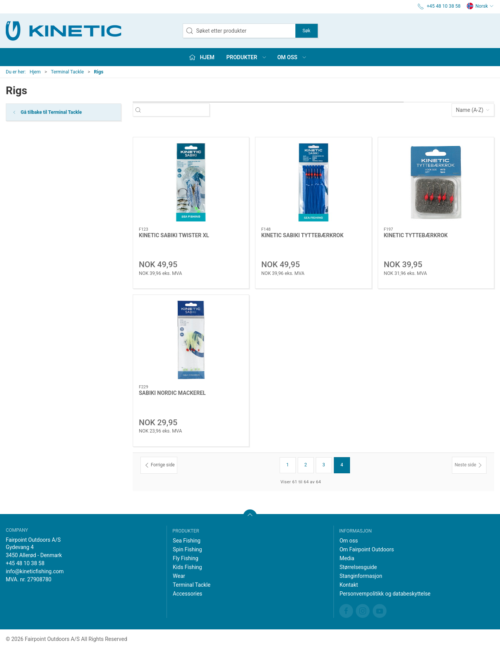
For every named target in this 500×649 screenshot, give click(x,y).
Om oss (349, 541)
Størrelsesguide (358, 567)
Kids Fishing (187, 567)
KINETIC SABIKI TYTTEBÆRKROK (302, 235)
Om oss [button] (292, 57)
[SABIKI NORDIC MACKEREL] (191, 340)
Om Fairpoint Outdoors (367, 549)
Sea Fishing (186, 541)
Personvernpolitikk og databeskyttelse (385, 594)
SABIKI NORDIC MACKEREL (172, 393)
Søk (306, 30)
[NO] (63, 30)
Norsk (480, 6)
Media (347, 558)
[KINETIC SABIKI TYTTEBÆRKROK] (313, 182)
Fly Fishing (185, 558)
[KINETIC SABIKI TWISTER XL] (191, 182)
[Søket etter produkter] (178, 110)
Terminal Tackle (67, 72)
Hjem (35, 72)
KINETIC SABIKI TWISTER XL (174, 235)
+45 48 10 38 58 (25, 563)
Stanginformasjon (361, 576)
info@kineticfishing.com (35, 571)
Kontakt (349, 585)
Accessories (187, 594)
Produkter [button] (247, 57)
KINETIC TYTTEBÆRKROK (416, 235)
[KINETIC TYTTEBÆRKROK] (436, 182)
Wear (179, 576)
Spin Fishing (187, 549)
